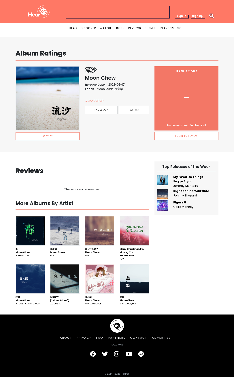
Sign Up (197, 16)
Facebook (101, 109)
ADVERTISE (161, 338)
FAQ (99, 338)
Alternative (22, 255)
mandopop (33, 303)
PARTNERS (116, 338)
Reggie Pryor (182, 181)
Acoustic (21, 303)
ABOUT (66, 338)
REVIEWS (134, 28)
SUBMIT (150, 28)
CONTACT (138, 338)
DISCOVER (88, 28)
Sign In (181, 16)
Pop (52, 255)
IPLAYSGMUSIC (171, 28)
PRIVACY (83, 338)
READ (73, 28)
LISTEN (120, 28)
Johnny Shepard (185, 195)
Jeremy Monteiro (185, 186)
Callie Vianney (183, 207)
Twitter (133, 109)
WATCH (105, 28)
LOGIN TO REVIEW (186, 135)
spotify (47, 136)
